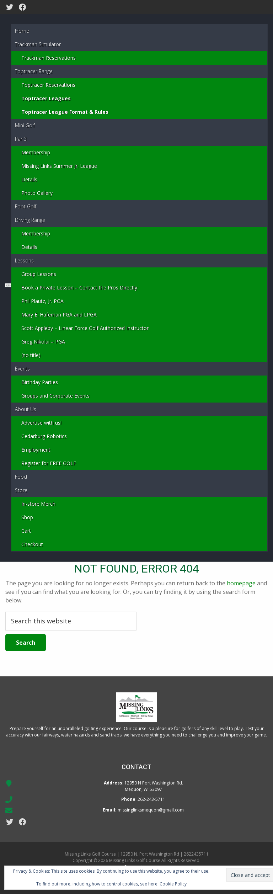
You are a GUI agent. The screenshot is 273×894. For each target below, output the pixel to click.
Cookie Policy (173, 884)
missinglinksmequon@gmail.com (151, 810)
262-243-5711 (151, 799)
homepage (241, 583)
